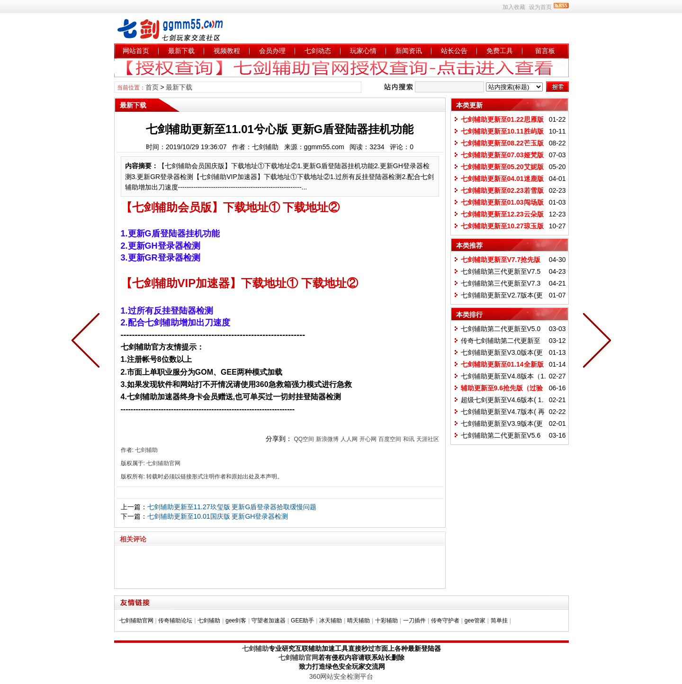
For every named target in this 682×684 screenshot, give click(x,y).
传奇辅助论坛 (175, 620)
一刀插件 (414, 620)
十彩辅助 (386, 620)
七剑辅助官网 (136, 620)
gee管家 (475, 620)
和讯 (408, 439)
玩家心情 (363, 50)
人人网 (349, 439)
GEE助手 (302, 620)
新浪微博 (327, 439)
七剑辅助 (208, 620)
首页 (152, 87)
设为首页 (540, 7)
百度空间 (389, 439)
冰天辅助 (330, 620)
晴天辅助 (358, 620)
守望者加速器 (268, 620)
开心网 (368, 439)
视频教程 (227, 50)
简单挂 (499, 620)
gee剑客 (235, 620)
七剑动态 (318, 50)
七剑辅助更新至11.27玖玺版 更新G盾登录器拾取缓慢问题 (232, 507)
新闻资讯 (408, 50)
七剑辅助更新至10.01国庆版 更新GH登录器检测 (217, 516)
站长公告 (454, 50)
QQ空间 (304, 439)
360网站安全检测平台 (341, 676)
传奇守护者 (445, 620)
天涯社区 (427, 439)
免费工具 (499, 50)
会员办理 (272, 50)
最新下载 (181, 50)
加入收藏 (514, 7)
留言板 (545, 50)
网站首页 (136, 50)
